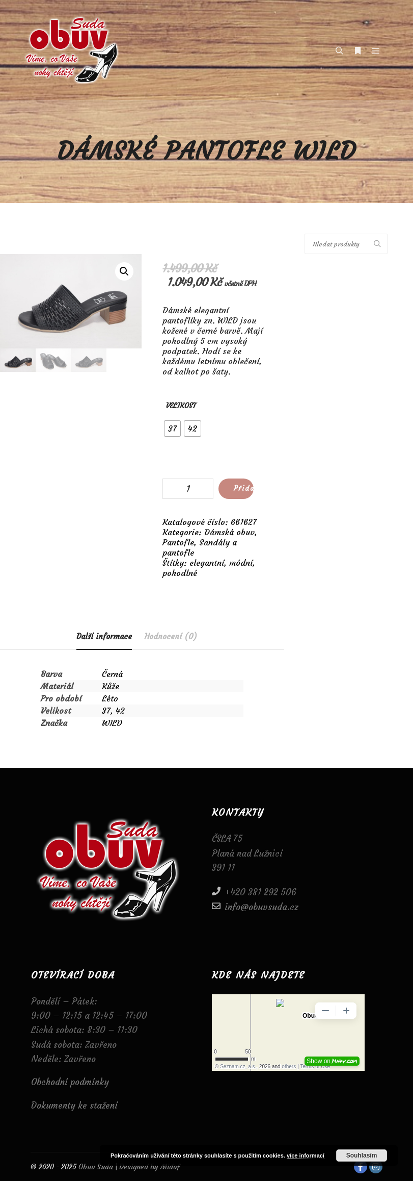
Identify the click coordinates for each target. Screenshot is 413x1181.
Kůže (110, 686)
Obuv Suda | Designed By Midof (128, 1166)
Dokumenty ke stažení (74, 1105)
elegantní (206, 563)
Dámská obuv (229, 532)
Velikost (181, 405)
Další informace (104, 636)
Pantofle (178, 542)
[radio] (172, 428)
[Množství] (187, 489)
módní (241, 563)
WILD (112, 723)
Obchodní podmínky (70, 1082)
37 (106, 711)
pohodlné (179, 573)
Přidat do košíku (243, 488)
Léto (110, 698)
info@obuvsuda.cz (255, 906)
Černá (112, 674)
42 (120, 711)
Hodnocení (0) (171, 636)
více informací (305, 1155)
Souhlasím (361, 1155)
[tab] (104, 637)
